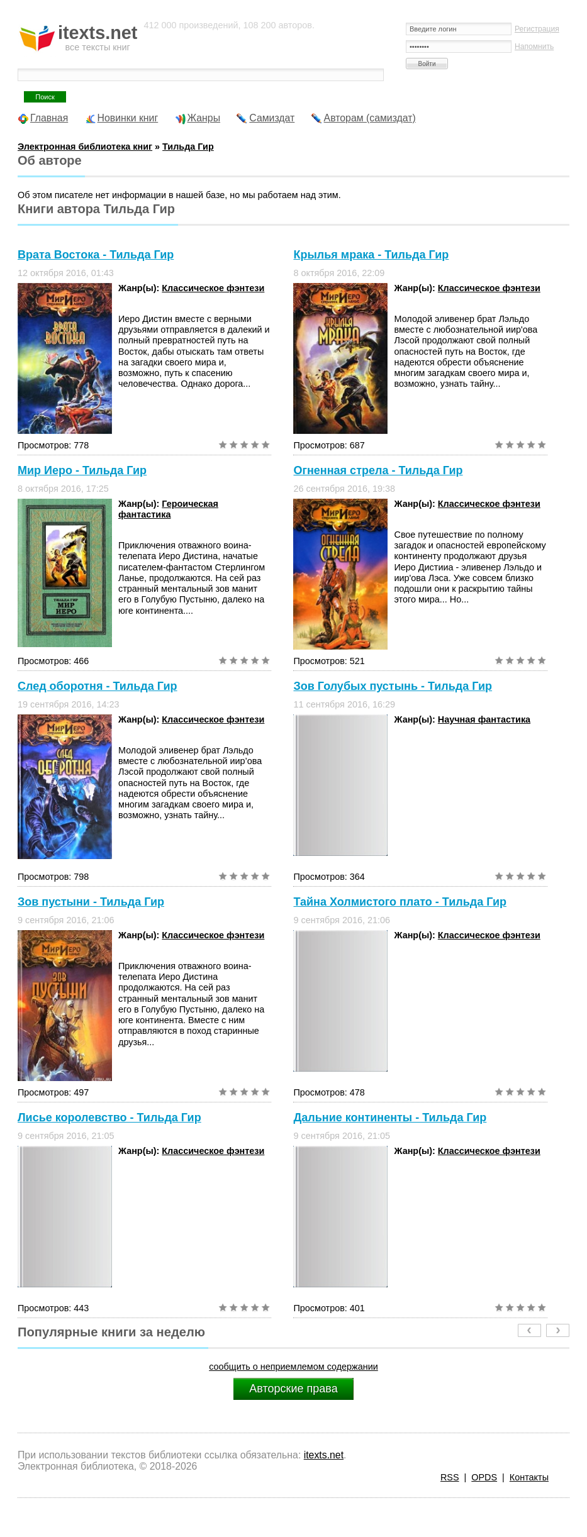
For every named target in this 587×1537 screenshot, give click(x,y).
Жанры (204, 118)
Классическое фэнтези (213, 288)
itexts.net (324, 1455)
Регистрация (537, 29)
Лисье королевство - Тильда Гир (109, 1117)
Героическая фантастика (168, 509)
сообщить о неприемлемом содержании (293, 1367)
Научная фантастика (484, 719)
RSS (449, 1477)
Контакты (529, 1477)
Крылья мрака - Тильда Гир (371, 254)
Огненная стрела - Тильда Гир (377, 470)
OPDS (484, 1477)
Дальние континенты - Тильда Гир (389, 1117)
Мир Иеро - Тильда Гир (82, 470)
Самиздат (271, 118)
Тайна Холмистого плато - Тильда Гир (399, 902)
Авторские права (293, 1388)
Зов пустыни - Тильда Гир (91, 902)
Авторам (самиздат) (370, 118)
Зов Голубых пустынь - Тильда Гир (392, 686)
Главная (49, 118)
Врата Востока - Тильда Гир (96, 254)
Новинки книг (128, 118)
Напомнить (534, 46)
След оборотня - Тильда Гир (97, 686)
